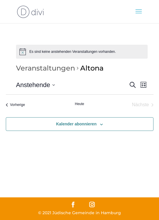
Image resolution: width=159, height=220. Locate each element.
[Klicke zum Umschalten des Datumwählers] (35, 85)
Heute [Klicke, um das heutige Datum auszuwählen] (79, 104)
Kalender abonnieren (76, 124)
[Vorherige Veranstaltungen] (15, 105)
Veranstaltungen (45, 68)
